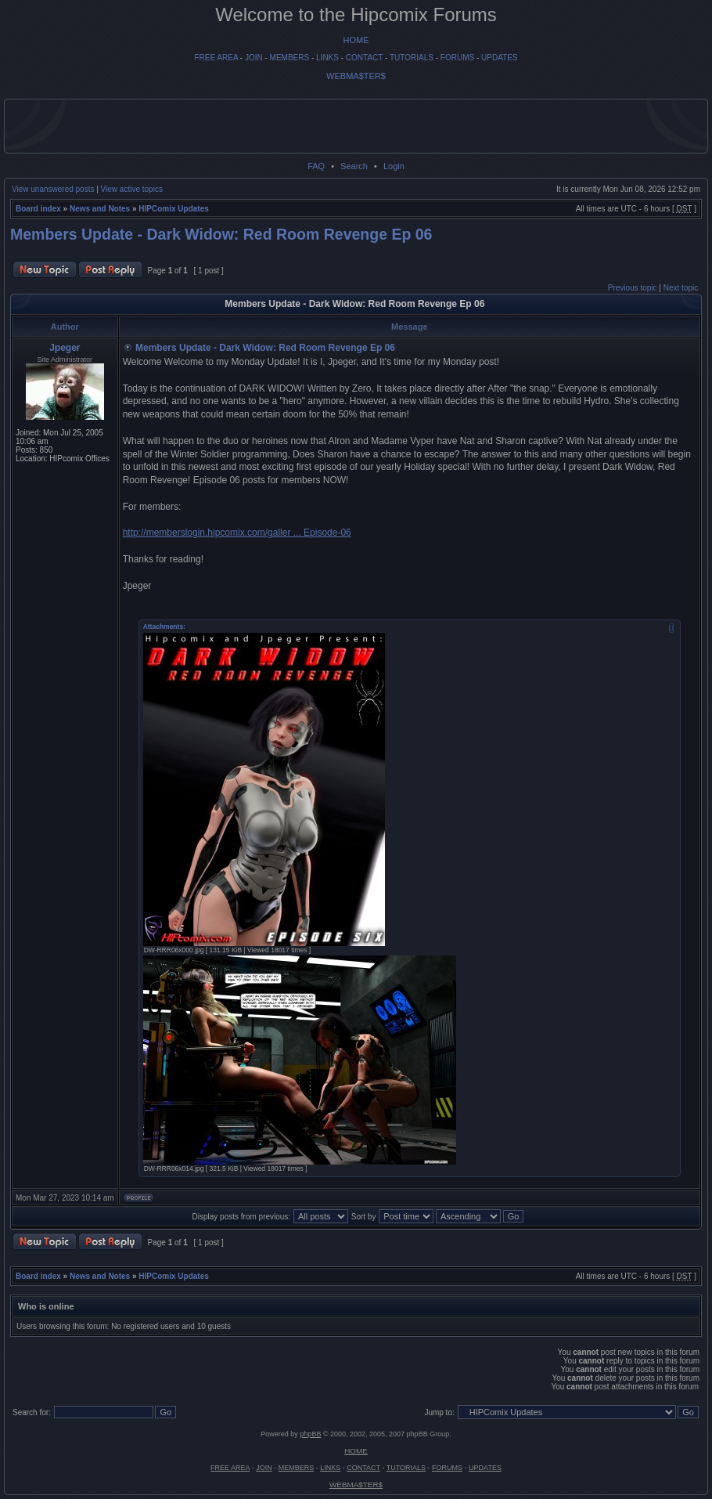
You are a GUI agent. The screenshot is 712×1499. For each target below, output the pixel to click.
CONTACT (364, 57)
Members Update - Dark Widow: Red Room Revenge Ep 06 (221, 234)
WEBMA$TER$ (356, 76)
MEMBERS (290, 57)
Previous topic (632, 288)
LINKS (327, 57)
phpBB (310, 1434)
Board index (38, 208)
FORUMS (457, 57)
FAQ (316, 166)
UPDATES (499, 57)
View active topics (132, 189)
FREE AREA (216, 57)
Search (354, 166)
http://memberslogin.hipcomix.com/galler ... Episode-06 (237, 532)
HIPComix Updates (173, 208)
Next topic (680, 288)
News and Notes (100, 208)
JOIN (254, 57)
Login (394, 166)
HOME (356, 40)
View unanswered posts (53, 189)
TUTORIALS (411, 57)
